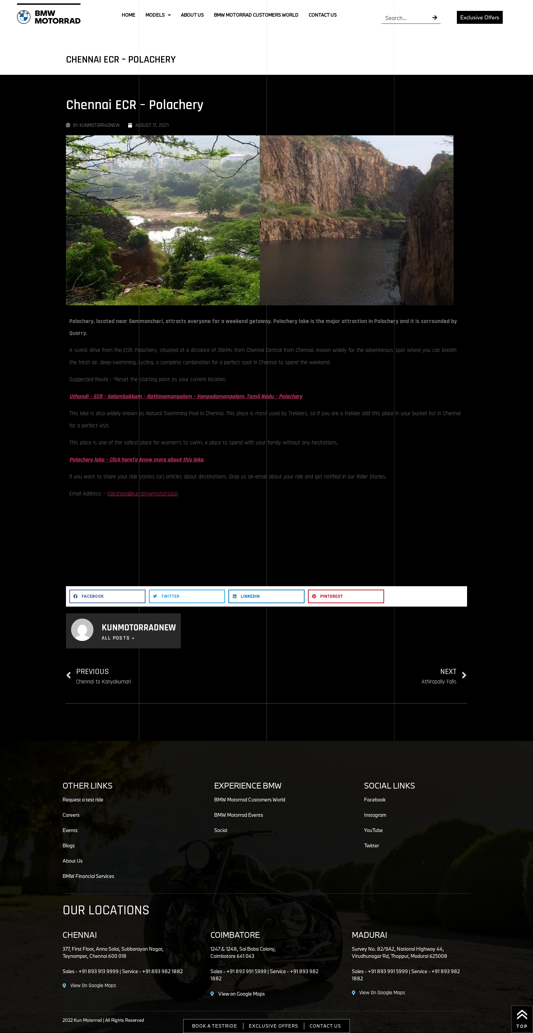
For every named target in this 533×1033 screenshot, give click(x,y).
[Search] (435, 17)
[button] (107, 596)
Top (522, 1026)
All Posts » (118, 638)
